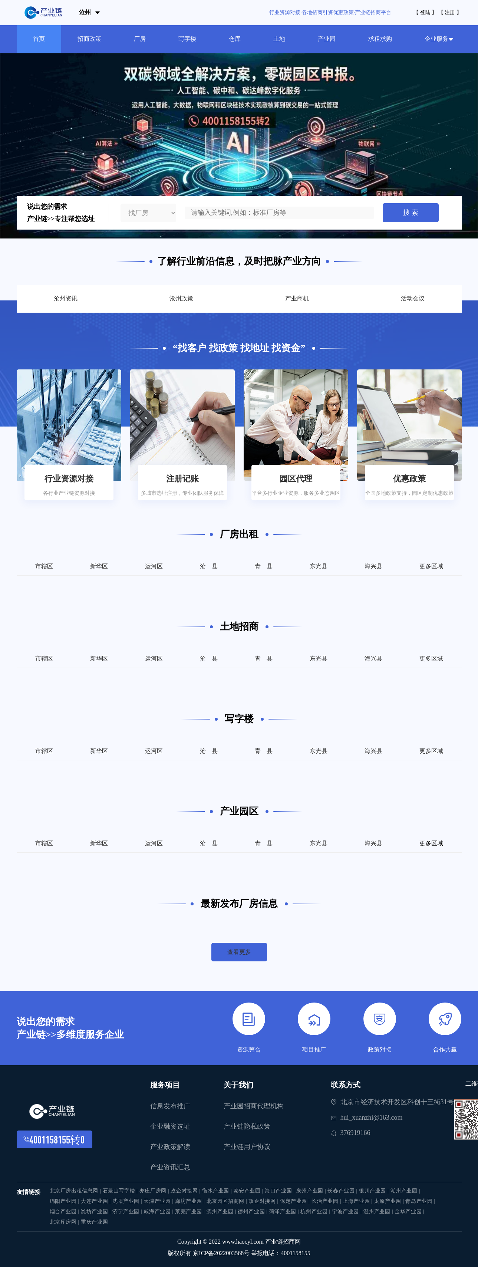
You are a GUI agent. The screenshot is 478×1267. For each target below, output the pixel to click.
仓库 (235, 39)
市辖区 (44, 566)
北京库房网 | (65, 1222)
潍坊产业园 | (96, 1211)
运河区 (154, 566)
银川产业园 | (374, 1191)
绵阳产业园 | (65, 1201)
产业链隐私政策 (247, 1126)
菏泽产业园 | (285, 1211)
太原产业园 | (390, 1201)
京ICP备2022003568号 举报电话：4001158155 (251, 1253)
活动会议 (413, 298)
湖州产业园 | (405, 1191)
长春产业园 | (343, 1191)
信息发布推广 (170, 1106)
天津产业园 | (159, 1201)
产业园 (327, 39)
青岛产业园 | (420, 1201)
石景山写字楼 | (121, 1191)
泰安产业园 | (249, 1191)
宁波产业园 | (347, 1211)
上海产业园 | (358, 1201)
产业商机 (297, 298)
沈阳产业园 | (128, 1201)
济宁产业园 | (128, 1211)
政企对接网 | (186, 1191)
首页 (39, 39)
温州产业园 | (379, 1211)
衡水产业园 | (218, 1191)
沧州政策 (181, 298)
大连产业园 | (96, 1201)
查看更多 (239, 952)
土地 (279, 39)
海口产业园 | (280, 1191)
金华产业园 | (410, 1211)
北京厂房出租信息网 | (76, 1191)
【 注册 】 (450, 12)
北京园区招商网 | (228, 1201)
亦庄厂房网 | (155, 1191)
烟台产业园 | (65, 1211)
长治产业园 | (327, 1201)
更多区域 (431, 566)
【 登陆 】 (425, 12)
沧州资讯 (66, 298)
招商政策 (89, 39)
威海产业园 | (159, 1211)
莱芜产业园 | (191, 1211)
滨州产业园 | (222, 1211)
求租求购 (380, 39)
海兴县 (373, 566)
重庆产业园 (94, 1222)
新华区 (99, 566)
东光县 (318, 566)
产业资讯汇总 (170, 1167)
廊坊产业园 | (191, 1201)
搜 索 (410, 212)
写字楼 (187, 39)
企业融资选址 (170, 1126)
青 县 (264, 566)
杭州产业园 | (316, 1211)
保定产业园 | (295, 1201)
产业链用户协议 (247, 1147)
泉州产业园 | (312, 1191)
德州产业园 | (253, 1211)
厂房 (140, 39)
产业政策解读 (170, 1147)
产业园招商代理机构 (254, 1106)
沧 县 (209, 566)
